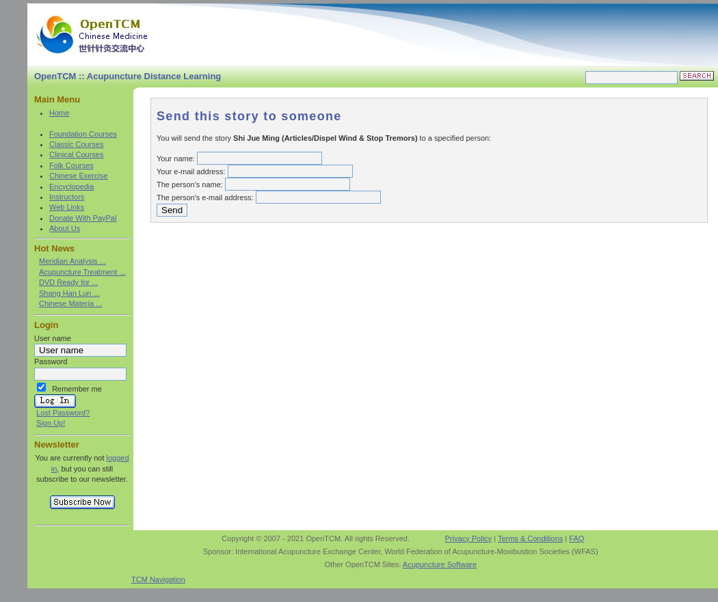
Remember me (77, 389)
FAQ (576, 538)
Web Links (66, 207)
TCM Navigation (158, 579)
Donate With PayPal (82, 218)
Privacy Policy (468, 538)
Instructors (66, 197)
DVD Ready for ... (68, 282)
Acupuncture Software (440, 564)
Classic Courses (76, 144)
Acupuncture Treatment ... (82, 272)
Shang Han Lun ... (69, 293)
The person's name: (190, 184)
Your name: (176, 158)
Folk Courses (71, 165)
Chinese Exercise (78, 176)
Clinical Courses (76, 154)
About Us (64, 228)
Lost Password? (63, 413)
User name (52, 338)
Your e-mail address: (191, 171)
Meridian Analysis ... (72, 261)
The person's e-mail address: (205, 197)
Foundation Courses (83, 134)
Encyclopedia (71, 186)
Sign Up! (50, 423)
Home (59, 113)
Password (50, 361)
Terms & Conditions (530, 538)
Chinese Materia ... (70, 303)
